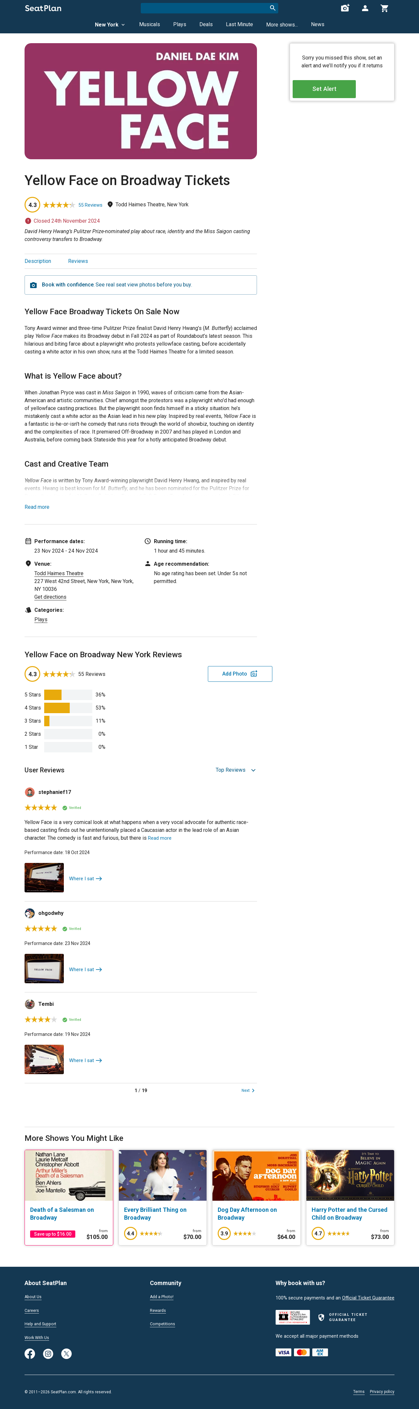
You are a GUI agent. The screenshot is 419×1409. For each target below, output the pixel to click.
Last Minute (239, 24)
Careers (33, 1309)
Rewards (159, 1309)
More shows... (282, 25)
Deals (206, 24)
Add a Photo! (164, 1295)
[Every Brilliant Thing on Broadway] (163, 1214)
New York (110, 25)
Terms (359, 1391)
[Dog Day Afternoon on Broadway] (256, 1214)
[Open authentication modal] (365, 8)
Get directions (50, 597)
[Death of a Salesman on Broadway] (69, 1214)
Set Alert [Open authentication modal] (342, 91)
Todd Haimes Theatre (58, 573)
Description (38, 261)
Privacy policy (382, 1391)
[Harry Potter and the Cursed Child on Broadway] (350, 1214)
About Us (34, 1295)
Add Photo (205, 674)
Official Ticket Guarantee (368, 1296)
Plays (179, 24)
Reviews (78, 261)
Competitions (164, 1323)
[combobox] (209, 8)
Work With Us (39, 1337)
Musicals (149, 24)
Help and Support (43, 1323)
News (317, 24)
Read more (37, 507)
